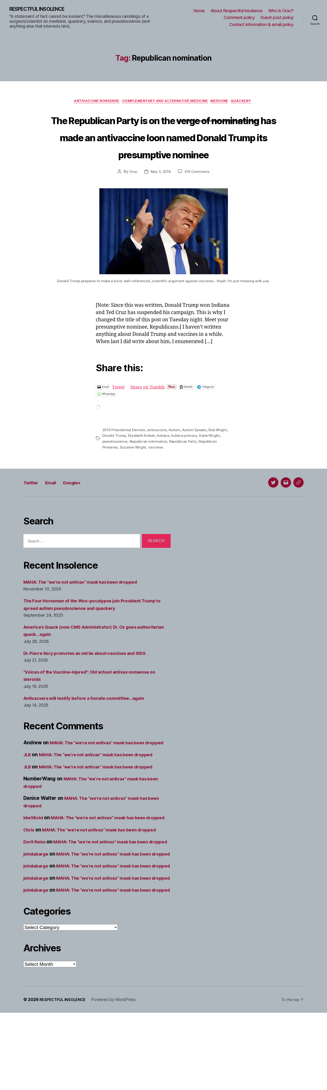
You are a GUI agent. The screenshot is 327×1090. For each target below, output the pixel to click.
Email (56, 500)
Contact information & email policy (261, 24)
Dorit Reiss (36, 882)
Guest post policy (277, 17)
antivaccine (159, 448)
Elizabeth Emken (156, 454)
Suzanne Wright (153, 465)
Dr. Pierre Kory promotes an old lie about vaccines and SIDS (92, 671)
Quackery (248, 102)
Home (199, 10)
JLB (27, 780)
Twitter (32, 500)
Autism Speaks (197, 448)
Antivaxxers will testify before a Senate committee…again (90, 716)
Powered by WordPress (118, 1076)
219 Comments (197, 190)
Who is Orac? (281, 10)
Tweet (119, 406)
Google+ (81, 500)
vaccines (176, 465)
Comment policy (239, 17)
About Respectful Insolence (236, 10)
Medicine (224, 102)
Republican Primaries (120, 465)
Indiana (178, 454)
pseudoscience (128, 459)
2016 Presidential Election (124, 448)
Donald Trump (127, 454)
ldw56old (34, 843)
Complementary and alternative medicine (165, 102)
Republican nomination (163, 459)
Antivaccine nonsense (91, 102)
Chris (29, 863)
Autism (177, 448)
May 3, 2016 (160, 190)
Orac (132, 190)
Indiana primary (199, 454)
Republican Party (199, 459)
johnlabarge (37, 902)
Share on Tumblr (152, 406)
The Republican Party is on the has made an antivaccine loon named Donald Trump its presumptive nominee (163, 146)
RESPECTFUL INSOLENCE (42, 9)
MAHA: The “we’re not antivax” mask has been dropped (87, 600)
